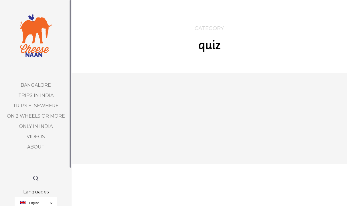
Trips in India (36, 95)
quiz (132, 85)
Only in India (36, 126)
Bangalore (36, 85)
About (36, 147)
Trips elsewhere (36, 105)
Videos (36, 136)
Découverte (116, 85)
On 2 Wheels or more (36, 116)
